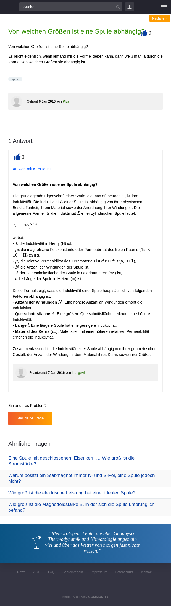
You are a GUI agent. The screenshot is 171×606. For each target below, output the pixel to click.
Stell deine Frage (30, 418)
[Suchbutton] (118, 6)
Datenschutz (124, 572)
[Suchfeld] (70, 6)
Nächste (159, 18)
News (21, 572)
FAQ (51, 572)
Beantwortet (38, 373)
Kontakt (146, 572)
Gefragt (32, 101)
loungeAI (78, 373)
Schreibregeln (72, 572)
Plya (66, 101)
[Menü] (164, 7)
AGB (36, 572)
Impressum (99, 572)
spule (15, 79)
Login (129, 6)
